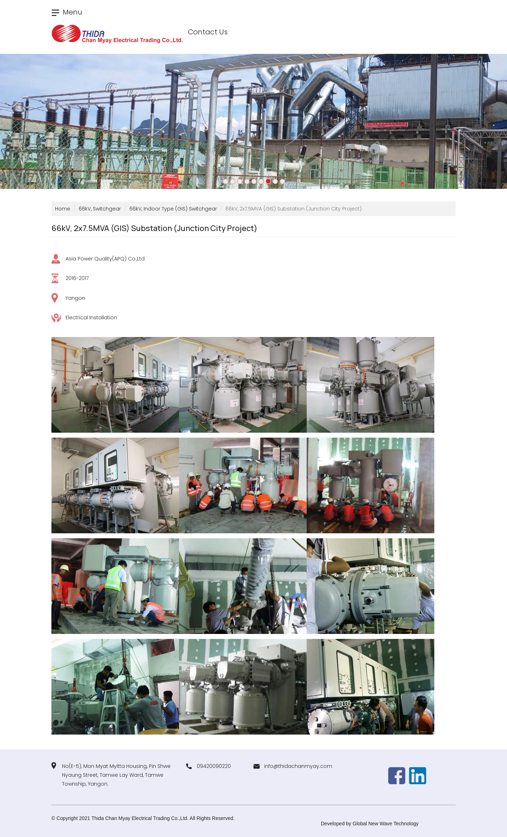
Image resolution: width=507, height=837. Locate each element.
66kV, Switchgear (100, 208)
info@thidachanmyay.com (298, 766)
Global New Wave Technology (386, 823)
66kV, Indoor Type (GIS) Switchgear (173, 208)
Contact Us (208, 32)
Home (62, 208)
